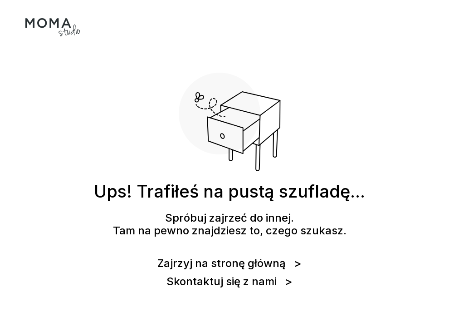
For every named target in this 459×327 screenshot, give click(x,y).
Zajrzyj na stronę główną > (229, 263)
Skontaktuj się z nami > (229, 281)
